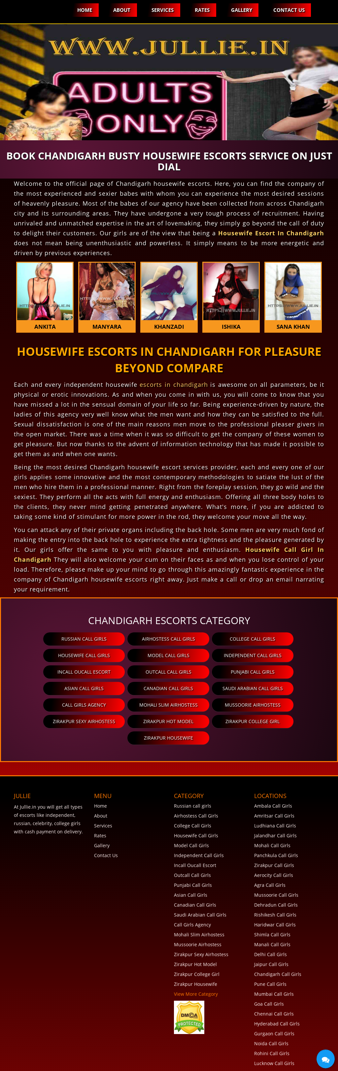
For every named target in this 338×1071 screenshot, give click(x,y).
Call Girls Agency (51, 688)
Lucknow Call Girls (274, 1030)
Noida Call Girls (271, 1010)
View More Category (196, 961)
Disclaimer (148, 1063)
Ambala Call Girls (273, 773)
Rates (201, 10)
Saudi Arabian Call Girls (286, 672)
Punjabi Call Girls (51, 672)
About (120, 10)
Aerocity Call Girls (273, 842)
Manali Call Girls (272, 911)
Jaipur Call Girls (271, 931)
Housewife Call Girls (286, 639)
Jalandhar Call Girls (275, 802)
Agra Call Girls (270, 852)
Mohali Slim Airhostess (129, 688)
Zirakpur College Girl (168, 705)
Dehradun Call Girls (276, 872)
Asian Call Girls (129, 672)
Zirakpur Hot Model (90, 705)
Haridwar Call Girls (275, 891)
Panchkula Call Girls (276, 822)
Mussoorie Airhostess (207, 688)
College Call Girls (207, 639)
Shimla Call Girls (272, 901)
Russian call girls (50, 639)
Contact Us (288, 10)
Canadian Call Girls (207, 672)
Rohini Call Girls (271, 1020)
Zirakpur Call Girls (274, 832)
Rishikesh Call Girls (275, 882)
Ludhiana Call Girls (275, 792)
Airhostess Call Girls (129, 639)
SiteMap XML (184, 1063)
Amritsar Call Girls (274, 783)
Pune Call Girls (270, 951)
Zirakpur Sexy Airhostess (286, 688)
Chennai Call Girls (274, 981)
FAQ (22, 1063)
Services (162, 10)
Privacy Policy (111, 1063)
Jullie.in (290, 1057)
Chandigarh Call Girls (277, 941)
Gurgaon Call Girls (274, 1000)
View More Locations (276, 1040)
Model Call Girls (51, 655)
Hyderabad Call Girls (277, 990)
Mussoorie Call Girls (276, 862)
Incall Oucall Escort (207, 655)
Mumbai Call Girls (274, 961)
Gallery (241, 10)
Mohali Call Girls (272, 812)
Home (83, 10)
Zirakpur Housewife (246, 705)
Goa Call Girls (269, 971)
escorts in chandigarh (174, 384)
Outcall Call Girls (286, 655)
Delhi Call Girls (270, 921)
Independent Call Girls (129, 655)
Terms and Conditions (61, 1063)
